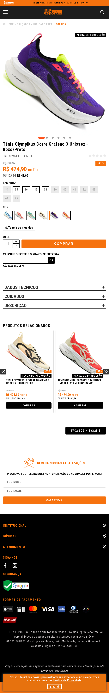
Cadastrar (54, 500)
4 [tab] (58, 138)
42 (84, 189)
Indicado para (42, 24)
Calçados (23, 24)
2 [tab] (47, 138)
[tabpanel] (54, 84)
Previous (3, 371)
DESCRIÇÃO (15, 305)
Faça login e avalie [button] (85, 430)
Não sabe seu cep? (13, 266)
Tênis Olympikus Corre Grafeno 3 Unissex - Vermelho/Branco (79, 382)
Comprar (64, 244)
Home (10, 24)
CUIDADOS (14, 296)
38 (45, 189)
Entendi (54, 686)
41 (74, 189)
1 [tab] (41, 138)
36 (26, 189)
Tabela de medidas (20, 227)
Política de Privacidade (67, 680)
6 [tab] (70, 138)
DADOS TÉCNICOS (21, 287)
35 (16, 189)
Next (106, 371)
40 (64, 189)
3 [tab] (53, 138)
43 (93, 189)
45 (16, 198)
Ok (51, 260)
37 (35, 189)
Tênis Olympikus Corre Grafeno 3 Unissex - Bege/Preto (27, 382)
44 (6, 198)
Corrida (61, 24)
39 (55, 189)
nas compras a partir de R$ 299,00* (60, 3)
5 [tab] (64, 138)
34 (6, 189)
